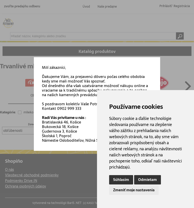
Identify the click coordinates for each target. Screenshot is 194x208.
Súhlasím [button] (121, 179)
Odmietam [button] (147, 179)
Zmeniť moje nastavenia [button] (134, 190)
